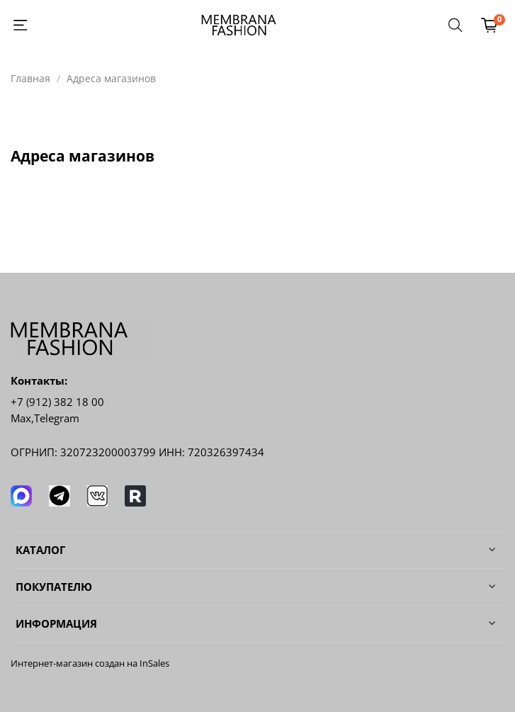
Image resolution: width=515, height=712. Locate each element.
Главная (30, 78)
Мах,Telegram (45, 418)
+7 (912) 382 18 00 (57, 402)
